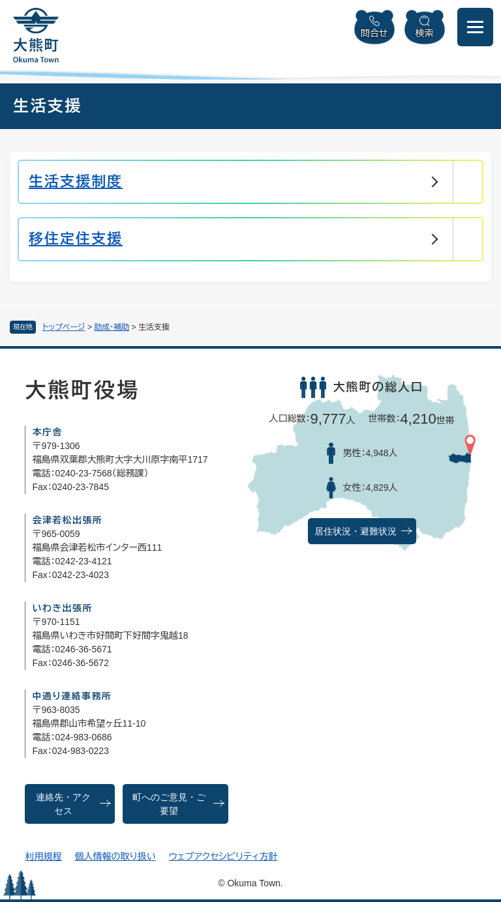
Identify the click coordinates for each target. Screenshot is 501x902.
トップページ (63, 327)
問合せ (374, 33)
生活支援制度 (76, 181)
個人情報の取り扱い (114, 856)
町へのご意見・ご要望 (168, 804)
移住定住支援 (76, 239)
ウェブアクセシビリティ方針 (223, 856)
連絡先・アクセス (63, 804)
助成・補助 (111, 327)
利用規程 (43, 856)
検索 (425, 33)
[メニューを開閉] (475, 27)
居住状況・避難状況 (355, 531)
